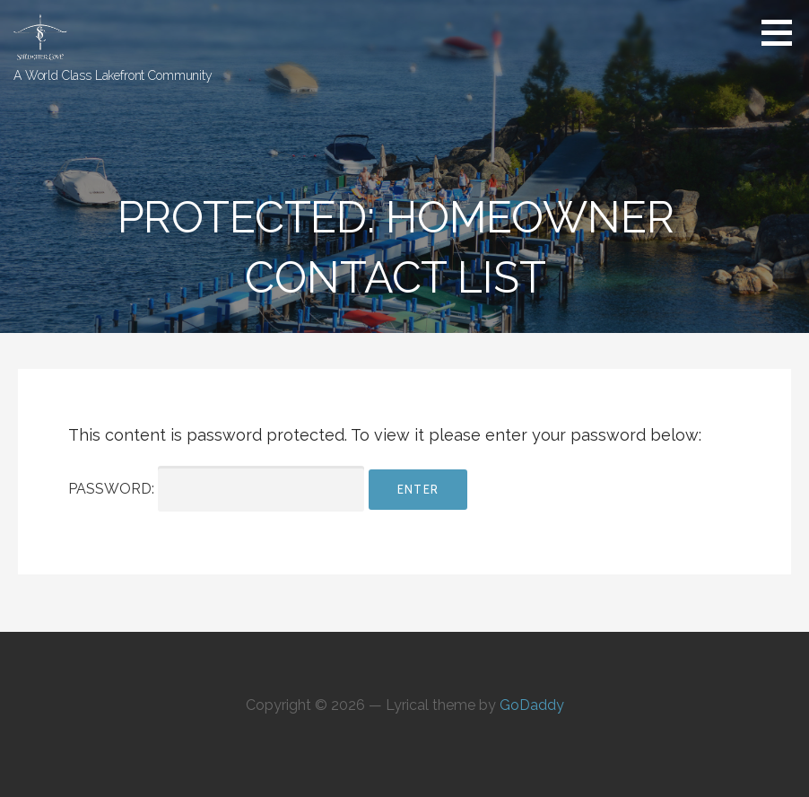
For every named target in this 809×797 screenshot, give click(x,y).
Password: (216, 489)
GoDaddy (532, 705)
